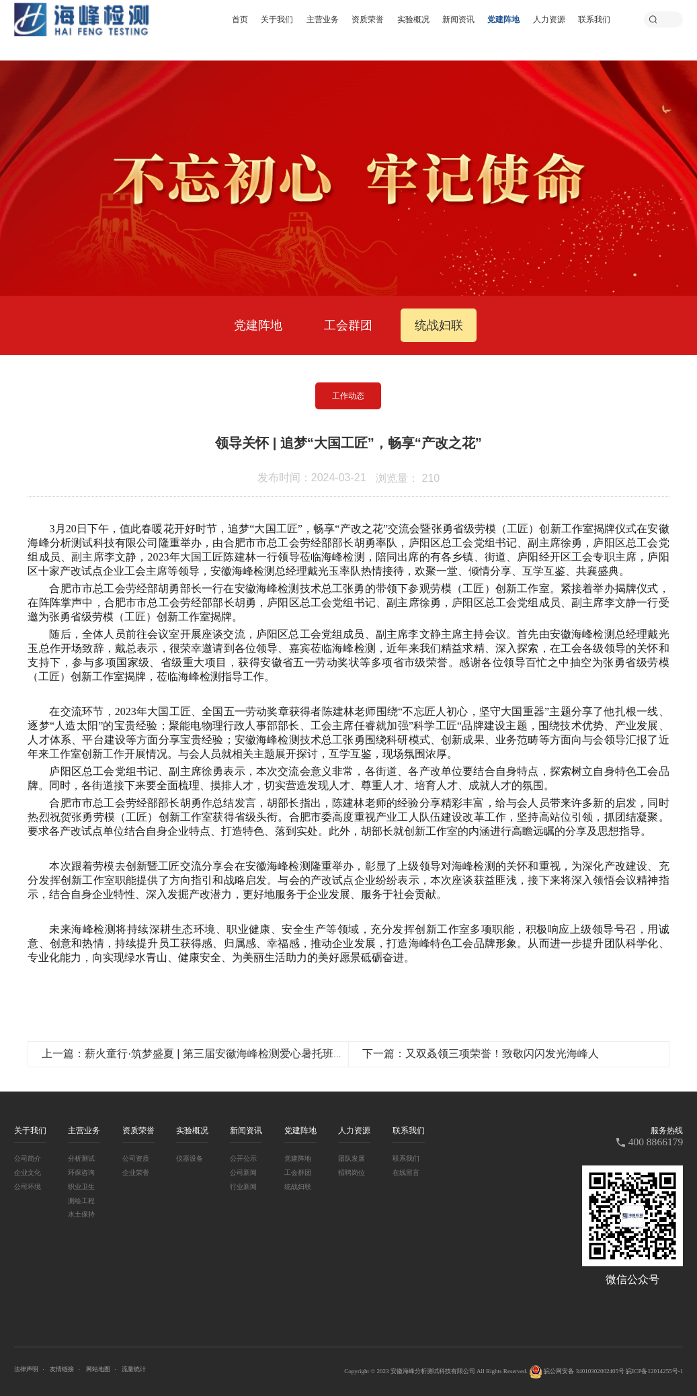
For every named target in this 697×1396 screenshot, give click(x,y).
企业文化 (27, 1172)
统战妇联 (439, 325)
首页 (240, 19)
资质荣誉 (368, 19)
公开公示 (243, 1158)
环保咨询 (81, 1172)
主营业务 (322, 19)
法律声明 (26, 1369)
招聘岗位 (351, 1172)
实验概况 (413, 19)
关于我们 (277, 19)
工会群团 (348, 325)
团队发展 (351, 1158)
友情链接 (62, 1369)
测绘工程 (81, 1200)
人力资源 (549, 19)
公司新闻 (243, 1172)
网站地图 (98, 1369)
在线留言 (406, 1172)
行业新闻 (243, 1186)
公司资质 (135, 1158)
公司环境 (27, 1186)
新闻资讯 (458, 19)
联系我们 (594, 19)
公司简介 (27, 1158)
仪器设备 (189, 1158)
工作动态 (348, 396)
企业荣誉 (135, 1172)
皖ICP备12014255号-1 (654, 1371)
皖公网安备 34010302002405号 (576, 1372)
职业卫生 (81, 1186)
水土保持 (81, 1214)
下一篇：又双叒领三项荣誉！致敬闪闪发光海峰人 (480, 1053)
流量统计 (134, 1369)
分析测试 (81, 1158)
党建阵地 (503, 19)
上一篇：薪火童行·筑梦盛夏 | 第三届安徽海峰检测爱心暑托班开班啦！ (209, 1053)
